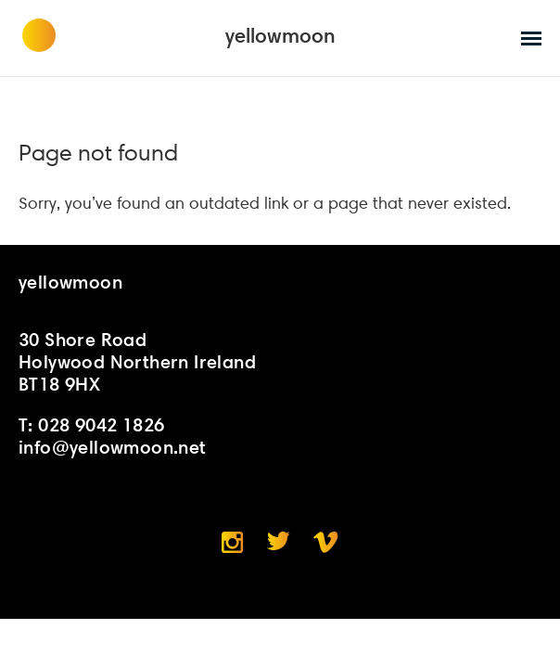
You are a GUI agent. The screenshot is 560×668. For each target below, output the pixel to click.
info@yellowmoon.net (113, 446)
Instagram (233, 543)
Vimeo (325, 542)
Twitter (278, 541)
